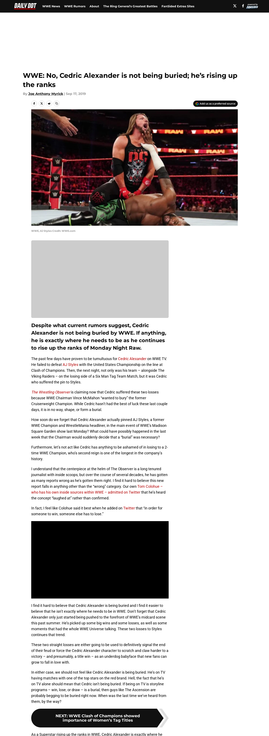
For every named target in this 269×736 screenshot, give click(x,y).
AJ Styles (70, 364)
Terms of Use (137, 728)
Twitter (129, 508)
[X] (235, 6)
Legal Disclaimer (225, 728)
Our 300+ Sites (182, 721)
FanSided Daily (223, 721)
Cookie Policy (181, 728)
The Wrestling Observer (51, 392)
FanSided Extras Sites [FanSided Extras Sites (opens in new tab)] (178, 6)
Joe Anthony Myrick (45, 94)
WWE (49, 691)
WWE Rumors (74, 6)
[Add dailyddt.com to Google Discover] (215, 104)
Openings (94, 721)
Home (35, 691)
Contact (132, 721)
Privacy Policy (97, 728)
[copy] (57, 103)
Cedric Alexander (132, 359)
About (94, 6)
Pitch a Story (41, 728)
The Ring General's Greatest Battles (130, 6)
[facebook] (243, 6)
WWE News (51, 6)
